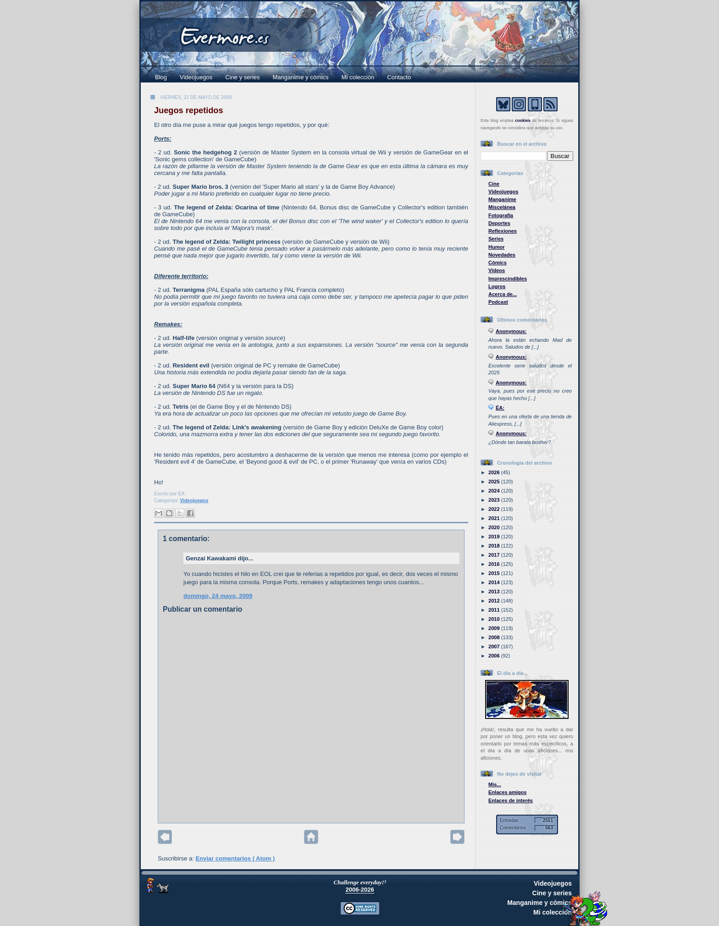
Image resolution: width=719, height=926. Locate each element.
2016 (494, 564)
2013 (494, 591)
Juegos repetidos (188, 110)
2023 (494, 500)
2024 (494, 490)
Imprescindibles (507, 278)
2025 (494, 481)
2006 (494, 655)
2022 (494, 509)
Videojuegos (196, 77)
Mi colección (358, 77)
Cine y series (242, 77)
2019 (494, 536)
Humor (496, 247)
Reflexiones (502, 231)
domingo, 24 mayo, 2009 (217, 595)
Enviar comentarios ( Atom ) (235, 858)
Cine (493, 183)
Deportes (499, 223)
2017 (494, 555)
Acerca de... (502, 294)
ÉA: (500, 408)
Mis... (494, 784)
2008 (494, 637)
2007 (494, 646)
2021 (494, 518)
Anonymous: (511, 331)
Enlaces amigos (507, 792)
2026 (494, 472)
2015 (494, 573)
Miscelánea (501, 207)
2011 (494, 610)
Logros (496, 286)
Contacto (399, 77)
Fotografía (500, 215)
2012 (494, 600)
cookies (523, 120)
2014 (494, 582)
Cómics (497, 262)
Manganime (502, 199)
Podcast (498, 302)
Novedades (501, 255)
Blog (161, 77)
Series (495, 238)
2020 (494, 527)
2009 (494, 628)
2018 (494, 545)
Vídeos (496, 270)
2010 (494, 619)
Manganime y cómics (301, 77)
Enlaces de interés (510, 800)
